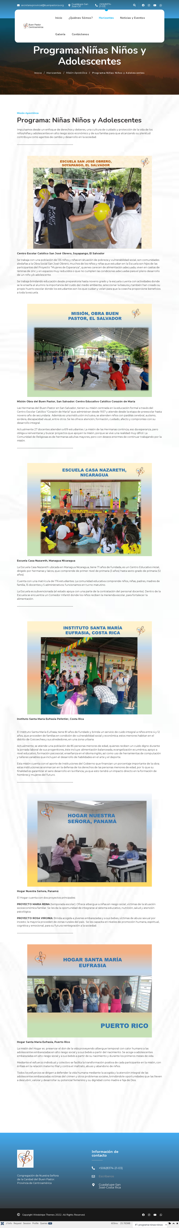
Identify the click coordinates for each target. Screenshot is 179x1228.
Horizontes (106, 18)
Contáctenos (80, 34)
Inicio (58, 18)
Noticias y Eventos (132, 18)
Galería (60, 34)
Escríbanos (106, 1176)
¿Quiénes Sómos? (81, 18)
